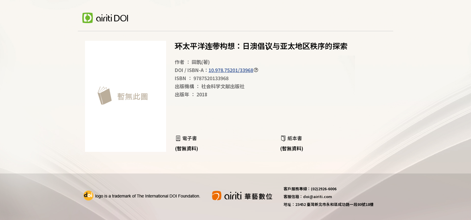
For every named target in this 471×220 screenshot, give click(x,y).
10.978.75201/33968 (230, 70)
